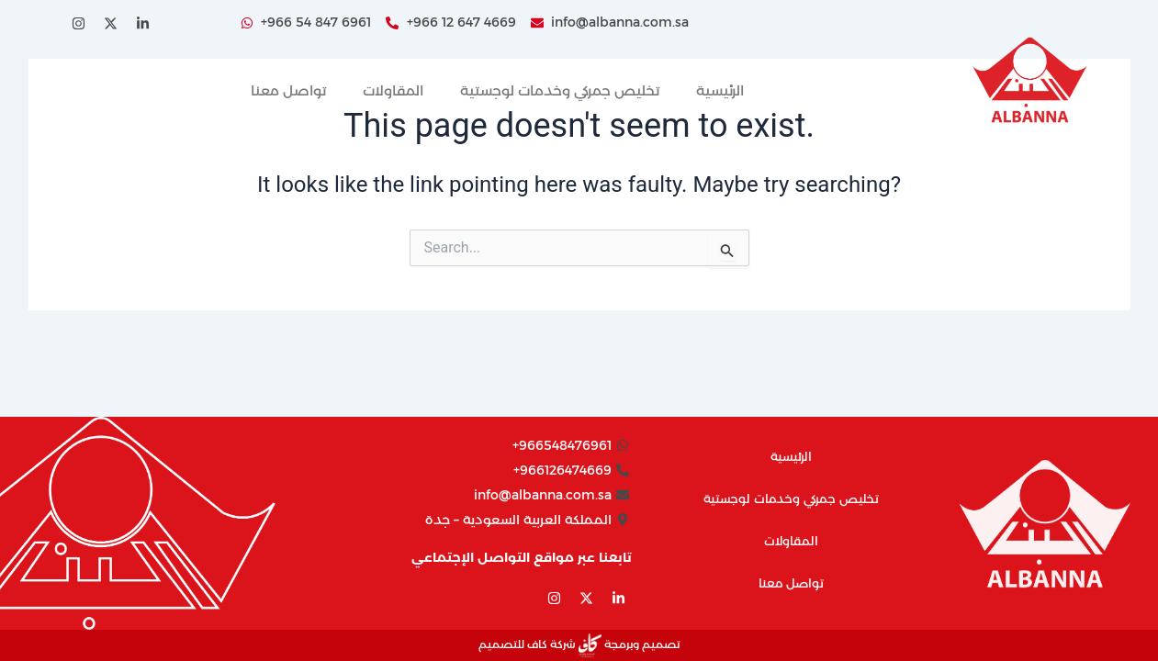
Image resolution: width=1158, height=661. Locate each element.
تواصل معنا (288, 90)
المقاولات (393, 90)
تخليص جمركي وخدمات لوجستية (559, 90)
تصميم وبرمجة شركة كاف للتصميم (579, 644)
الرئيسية (720, 90)
